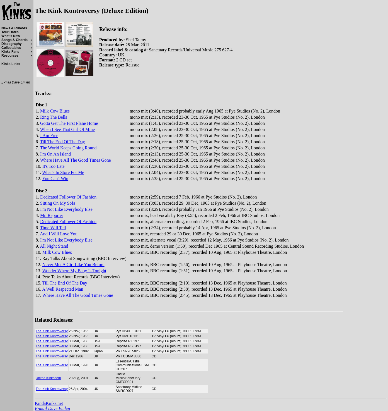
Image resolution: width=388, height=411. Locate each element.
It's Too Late (53, 166)
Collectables (11, 48)
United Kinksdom (48, 378)
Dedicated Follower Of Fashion (68, 197)
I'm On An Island (55, 154)
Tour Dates (10, 32)
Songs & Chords (14, 40)
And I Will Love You (58, 233)
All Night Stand (54, 246)
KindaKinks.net (49, 403)
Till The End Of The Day (62, 141)
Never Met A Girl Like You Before (73, 264)
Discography (11, 44)
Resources (9, 56)
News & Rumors (14, 28)
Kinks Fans (10, 52)
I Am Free (49, 135)
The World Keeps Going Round (68, 147)
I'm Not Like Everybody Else (66, 209)
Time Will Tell (53, 227)
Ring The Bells (53, 117)
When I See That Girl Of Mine (67, 129)
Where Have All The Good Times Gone (75, 160)
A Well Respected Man (62, 289)
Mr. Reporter (51, 215)
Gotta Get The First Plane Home (69, 123)
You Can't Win (55, 178)
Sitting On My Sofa (57, 203)
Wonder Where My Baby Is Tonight (74, 270)
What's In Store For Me (63, 172)
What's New (10, 36)
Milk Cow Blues (55, 111)
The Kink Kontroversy (52, 331)
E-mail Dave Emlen (52, 408)
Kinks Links (10, 64)
